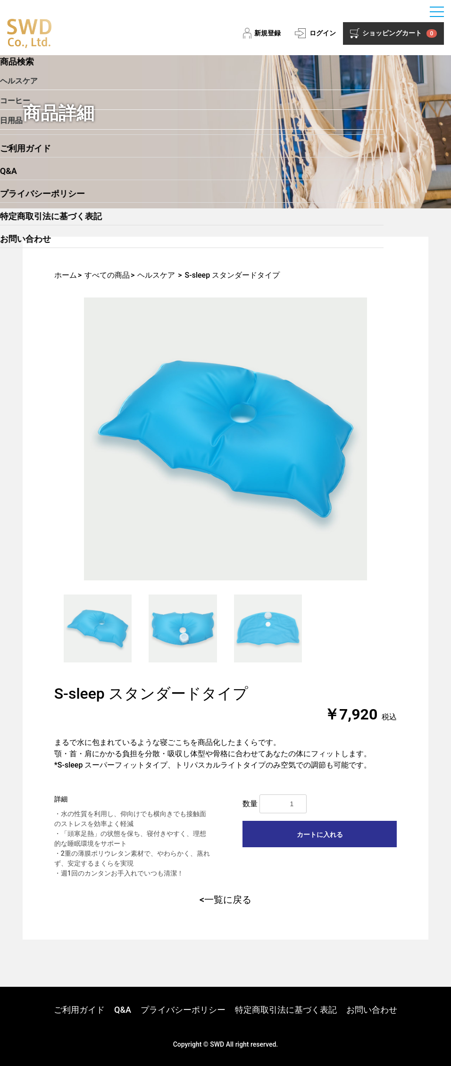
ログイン (322, 33)
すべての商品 (107, 275)
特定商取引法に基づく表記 (286, 1010)
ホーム (65, 275)
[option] (226, 438)
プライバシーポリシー (183, 1010)
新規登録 (267, 33)
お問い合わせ (371, 1010)
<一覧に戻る (225, 899)
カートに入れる (320, 834)
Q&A (122, 1010)
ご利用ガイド (79, 1010)
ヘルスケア (156, 275)
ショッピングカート (399, 33)
